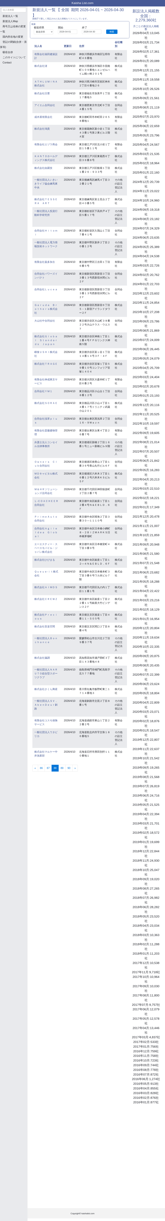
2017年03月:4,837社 (146, 1037)
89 (62, 768)
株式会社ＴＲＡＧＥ (46, 363)
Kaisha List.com (82, 3)
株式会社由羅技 (43, 168)
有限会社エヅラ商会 (46, 144)
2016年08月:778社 (146, 1070)
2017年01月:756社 (146, 1046)
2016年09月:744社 (146, 1065)
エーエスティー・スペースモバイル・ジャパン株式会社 (46, 548)
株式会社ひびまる (44, 559)
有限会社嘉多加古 (44, 262)
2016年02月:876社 (146, 1097)
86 (41, 768)
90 (69, 768)
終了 (84, 27)
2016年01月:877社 (146, 1102)
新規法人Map (10, 21)
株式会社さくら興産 (46, 689)
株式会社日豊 (42, 93)
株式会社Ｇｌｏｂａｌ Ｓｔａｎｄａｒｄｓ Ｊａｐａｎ (46, 340)
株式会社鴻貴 (42, 128)
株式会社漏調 (42, 657)
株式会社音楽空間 (44, 626)
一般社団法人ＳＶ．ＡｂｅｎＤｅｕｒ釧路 (46, 705)
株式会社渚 (40, 66)
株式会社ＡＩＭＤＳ (46, 587)
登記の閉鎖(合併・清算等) (13, 44)
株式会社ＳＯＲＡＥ (46, 403)
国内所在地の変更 (13, 36)
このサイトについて (14, 57)
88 (56, 767)
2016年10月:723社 (146, 1060)
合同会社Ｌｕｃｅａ (46, 289)
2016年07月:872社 (146, 1074)
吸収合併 (8, 52)
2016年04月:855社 (146, 1088)
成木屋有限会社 (43, 117)
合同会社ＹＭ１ (43, 391)
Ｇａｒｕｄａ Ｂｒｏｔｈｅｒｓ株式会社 (46, 309)
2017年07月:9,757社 (146, 1004)
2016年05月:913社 (146, 1083)
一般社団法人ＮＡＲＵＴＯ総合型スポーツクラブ (46, 673)
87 (48, 768)
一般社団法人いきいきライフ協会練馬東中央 (46, 183)
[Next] (75, 768)
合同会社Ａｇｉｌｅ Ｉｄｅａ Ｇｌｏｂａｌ (47, 532)
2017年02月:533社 (146, 1042)
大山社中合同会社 (44, 320)
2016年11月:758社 (146, 1055)
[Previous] (35, 768)
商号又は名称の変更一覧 (13, 29)
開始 (60, 27)
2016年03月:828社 (146, 1093)
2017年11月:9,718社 (146, 972)
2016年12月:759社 (146, 1051)
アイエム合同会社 (44, 105)
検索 (112, 31)
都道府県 (39, 27)
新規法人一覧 (10, 16)
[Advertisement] (16, 84)
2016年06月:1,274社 (146, 1079)
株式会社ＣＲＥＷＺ (46, 599)
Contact (7, 62)
